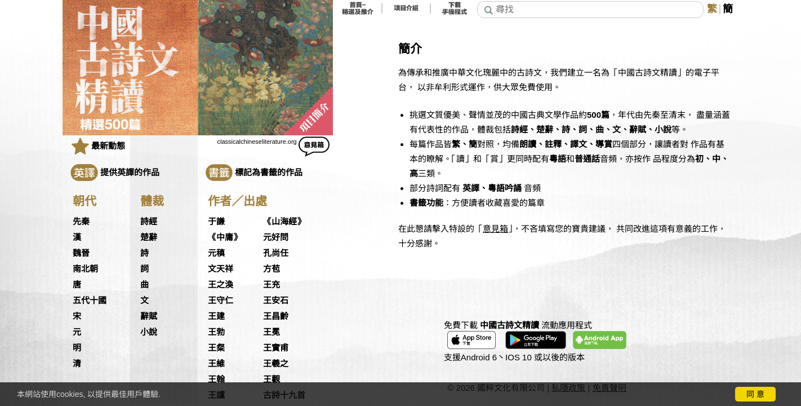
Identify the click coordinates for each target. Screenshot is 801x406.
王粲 (216, 347)
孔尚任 (275, 253)
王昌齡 (275, 316)
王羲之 (275, 363)
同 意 (755, 394)
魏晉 (81, 253)
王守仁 (220, 300)
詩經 (148, 221)
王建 (216, 316)
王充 (271, 284)
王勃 (216, 332)
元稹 (216, 253)
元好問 (275, 237)
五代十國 (89, 300)
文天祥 (220, 268)
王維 (216, 363)
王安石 (275, 300)
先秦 (81, 221)
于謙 (216, 221)
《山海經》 (284, 221)
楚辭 (148, 237)
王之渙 (220, 284)
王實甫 (275, 347)
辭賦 (148, 316)
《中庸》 (225, 237)
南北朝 (85, 268)
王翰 (216, 379)
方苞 (271, 268)
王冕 (271, 332)
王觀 (271, 379)
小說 (148, 332)
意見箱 (495, 228)
